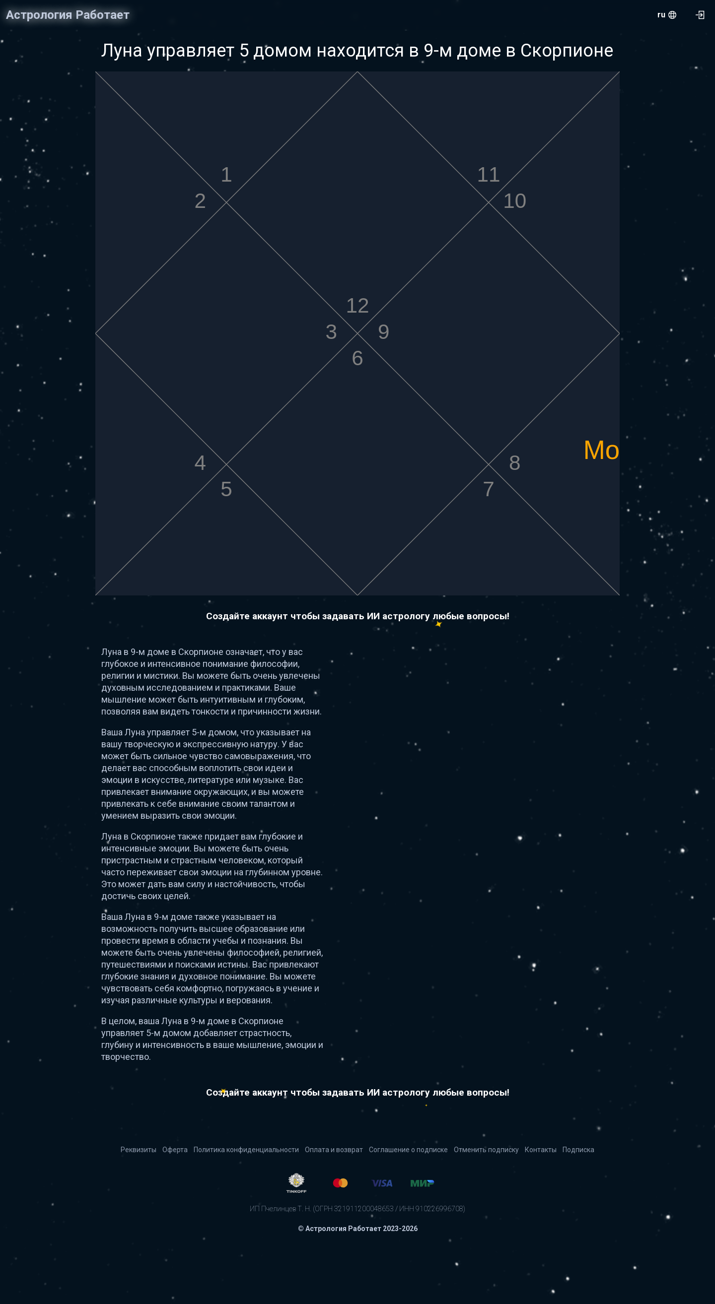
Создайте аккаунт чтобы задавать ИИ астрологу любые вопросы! (357, 616)
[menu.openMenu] (666, 15)
